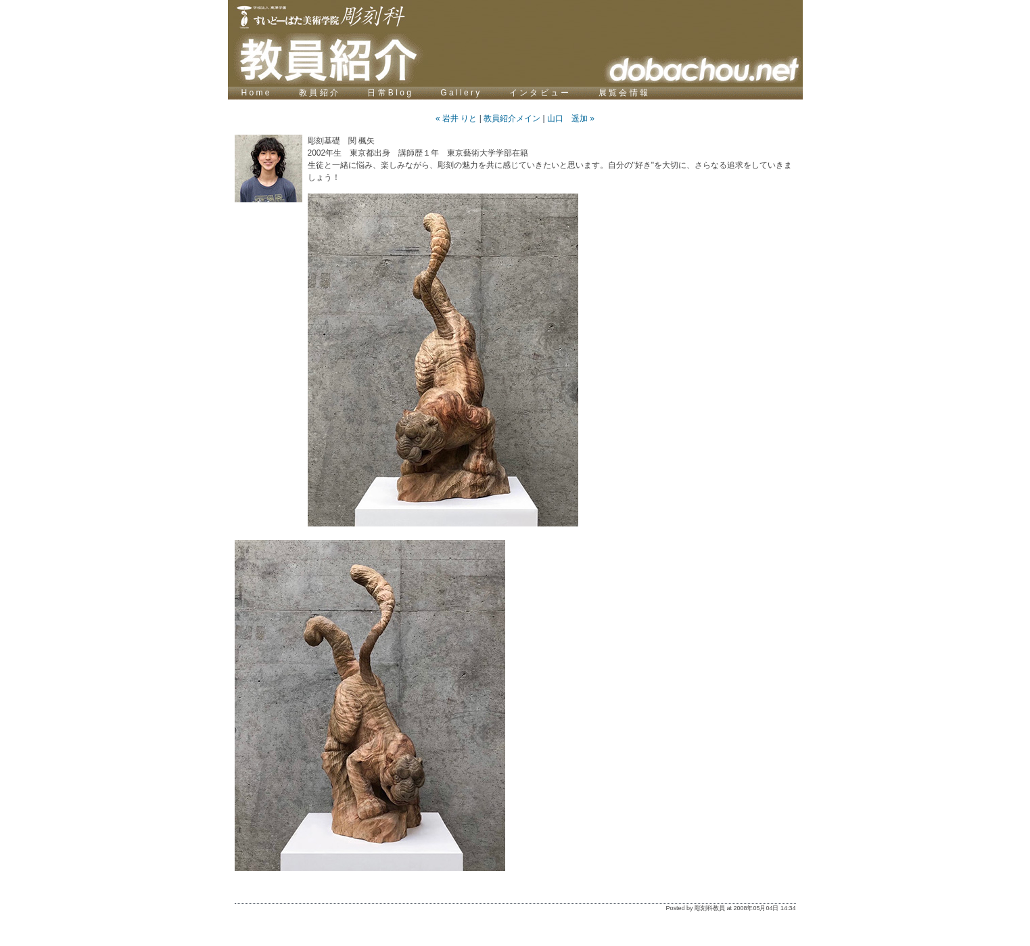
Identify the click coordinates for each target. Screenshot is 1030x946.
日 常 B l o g (390, 92)
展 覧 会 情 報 (623, 92)
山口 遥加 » (570, 118)
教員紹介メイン (512, 118)
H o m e (255, 92)
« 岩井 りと (456, 118)
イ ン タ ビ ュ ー (540, 92)
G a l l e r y (461, 92)
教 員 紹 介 (319, 92)
